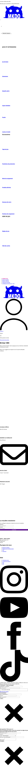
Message (2, 739)
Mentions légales (5, 547)
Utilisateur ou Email (4, 686)
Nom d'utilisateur (4, 694)
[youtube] (14, 621)
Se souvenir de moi (6, 689)
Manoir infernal (5, 281)
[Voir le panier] (1, 331)
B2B (3, 564)
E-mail (1, 527)
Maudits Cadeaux (6, 33)
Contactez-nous (5, 560)
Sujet (1, 735)
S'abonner (14, 529)
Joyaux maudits (5, 279)
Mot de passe (3, 688)
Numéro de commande (5, 737)
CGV (3, 550)
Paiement (4, 551)
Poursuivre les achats (4, 340)
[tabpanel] (14, 690)
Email (1, 695)
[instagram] (14, 593)
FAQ (3, 562)
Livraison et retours (6, 561)
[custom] (14, 681)
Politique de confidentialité (8, 548)
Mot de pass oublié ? (4, 691)
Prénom (1, 524)
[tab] (2, 685)
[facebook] (14, 649)
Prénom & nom (3, 733)
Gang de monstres (6, 282)
